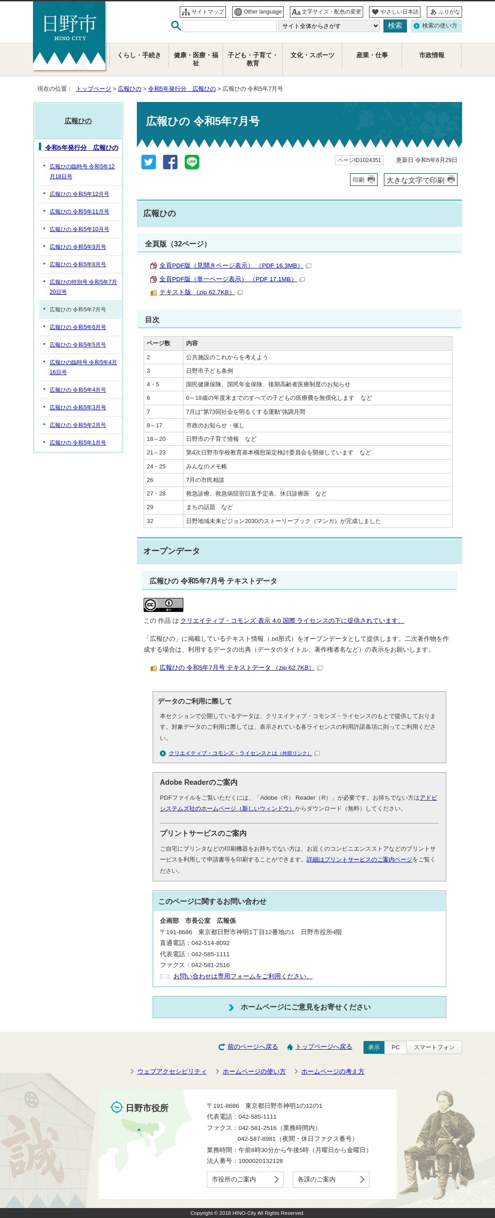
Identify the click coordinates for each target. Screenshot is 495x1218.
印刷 (358, 179)
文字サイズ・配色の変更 (331, 11)
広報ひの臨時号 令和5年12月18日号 (82, 171)
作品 (164, 620)
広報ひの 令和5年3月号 (78, 407)
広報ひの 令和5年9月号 (78, 247)
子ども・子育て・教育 (253, 59)
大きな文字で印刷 (415, 180)
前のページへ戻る (253, 1046)
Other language (263, 11)
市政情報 (431, 55)
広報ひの (129, 88)
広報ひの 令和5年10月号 (79, 229)
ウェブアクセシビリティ (172, 1071)
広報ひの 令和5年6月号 (78, 327)
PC (396, 1047)
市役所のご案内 (234, 1179)
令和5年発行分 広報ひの (182, 88)
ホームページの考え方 (332, 1071)
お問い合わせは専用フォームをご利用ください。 (243, 976)
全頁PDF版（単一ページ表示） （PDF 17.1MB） (232, 279)
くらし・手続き (139, 55)
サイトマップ (207, 11)
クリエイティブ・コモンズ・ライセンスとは (244, 753)
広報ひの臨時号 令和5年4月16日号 (83, 367)
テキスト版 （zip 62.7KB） (201, 292)
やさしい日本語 (400, 11)
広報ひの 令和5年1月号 (78, 443)
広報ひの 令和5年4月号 (78, 390)
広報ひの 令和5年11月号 (79, 211)
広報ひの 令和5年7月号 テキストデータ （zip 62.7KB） (240, 667)
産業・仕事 (372, 55)
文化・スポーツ (312, 55)
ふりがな (449, 11)
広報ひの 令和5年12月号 (79, 194)
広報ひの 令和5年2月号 (78, 425)
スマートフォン (434, 1047)
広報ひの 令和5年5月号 (78, 345)
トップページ (93, 88)
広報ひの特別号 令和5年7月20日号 (83, 287)
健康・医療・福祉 (196, 59)
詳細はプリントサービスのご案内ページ (359, 859)
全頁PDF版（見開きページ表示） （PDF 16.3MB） (235, 265)
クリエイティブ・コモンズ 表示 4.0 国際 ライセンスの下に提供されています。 (292, 620)
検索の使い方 (440, 25)
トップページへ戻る (323, 1046)
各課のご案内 (317, 1179)
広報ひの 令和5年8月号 (78, 264)
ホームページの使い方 (254, 1071)
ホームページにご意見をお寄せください (306, 1007)
